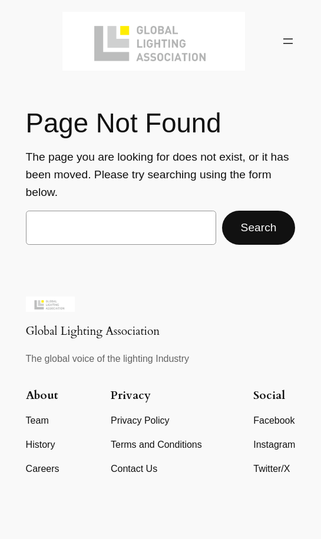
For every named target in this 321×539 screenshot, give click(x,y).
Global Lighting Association (93, 331)
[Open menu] (288, 41)
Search (259, 227)
